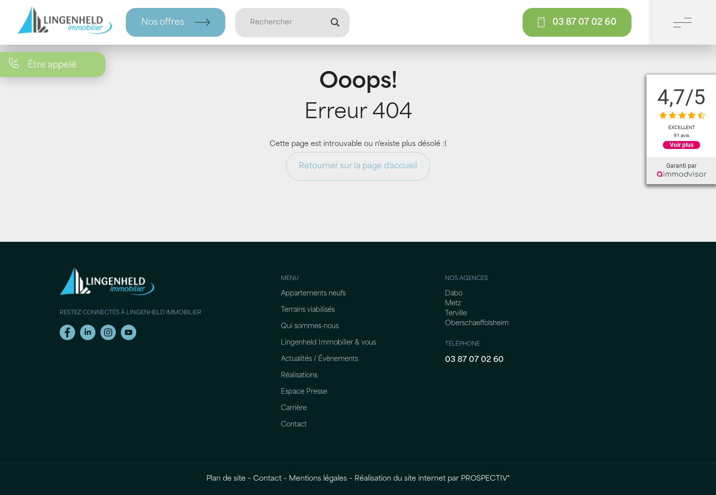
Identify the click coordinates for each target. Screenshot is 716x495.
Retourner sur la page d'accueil (358, 166)
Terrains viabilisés (308, 310)
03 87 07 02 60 (474, 360)
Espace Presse (304, 392)
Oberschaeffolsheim (477, 323)
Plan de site (226, 479)
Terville (456, 313)
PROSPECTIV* (485, 479)
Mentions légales (318, 479)
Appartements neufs (313, 293)
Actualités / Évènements (319, 359)
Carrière (294, 408)
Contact (294, 425)
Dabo (453, 293)
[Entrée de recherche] (288, 22)
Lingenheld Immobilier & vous (328, 343)
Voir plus (682, 144)
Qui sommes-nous (310, 326)
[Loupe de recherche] (335, 22)
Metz (453, 303)
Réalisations (299, 375)
